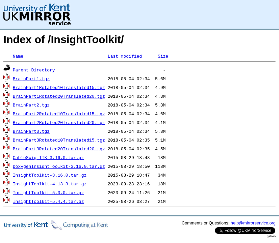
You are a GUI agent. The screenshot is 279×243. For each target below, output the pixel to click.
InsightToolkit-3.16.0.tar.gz (49, 175)
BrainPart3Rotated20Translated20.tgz (59, 149)
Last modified (125, 56)
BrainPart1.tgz (31, 78)
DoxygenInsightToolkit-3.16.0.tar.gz (59, 166)
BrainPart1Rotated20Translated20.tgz (59, 96)
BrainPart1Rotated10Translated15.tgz (59, 87)
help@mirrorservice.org (253, 222)
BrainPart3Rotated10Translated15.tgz (59, 140)
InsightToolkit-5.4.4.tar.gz (48, 201)
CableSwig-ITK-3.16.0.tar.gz (48, 157)
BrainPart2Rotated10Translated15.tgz (59, 114)
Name (18, 56)
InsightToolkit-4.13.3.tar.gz (49, 184)
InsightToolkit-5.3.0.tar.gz (48, 192)
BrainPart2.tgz (31, 105)
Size (163, 56)
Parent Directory (34, 70)
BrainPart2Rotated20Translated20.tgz (59, 122)
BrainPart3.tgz (31, 131)
